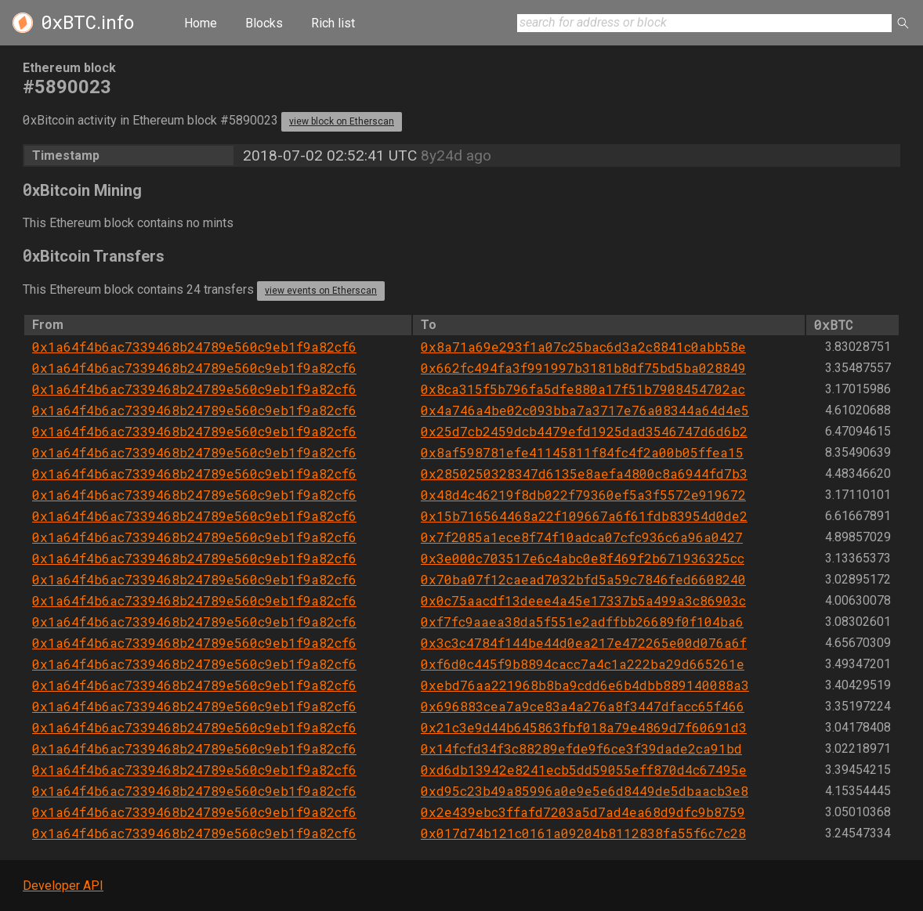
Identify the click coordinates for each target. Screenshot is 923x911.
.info (87, 23)
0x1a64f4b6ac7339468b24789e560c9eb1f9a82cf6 (194, 346)
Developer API (63, 885)
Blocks (264, 23)
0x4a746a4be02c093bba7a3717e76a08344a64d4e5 (585, 410)
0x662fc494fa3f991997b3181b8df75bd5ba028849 (583, 368)
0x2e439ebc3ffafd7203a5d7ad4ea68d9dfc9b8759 (583, 812)
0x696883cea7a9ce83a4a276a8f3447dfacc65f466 (582, 706)
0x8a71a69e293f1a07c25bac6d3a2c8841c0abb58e (583, 346)
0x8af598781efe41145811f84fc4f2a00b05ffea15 (582, 452)
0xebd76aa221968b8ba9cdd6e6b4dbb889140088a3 (585, 685)
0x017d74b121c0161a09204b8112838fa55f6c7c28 (583, 833)
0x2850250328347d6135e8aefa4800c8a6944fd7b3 (584, 473)
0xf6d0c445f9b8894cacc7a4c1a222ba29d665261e (582, 664)
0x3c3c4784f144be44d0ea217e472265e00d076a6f (584, 642)
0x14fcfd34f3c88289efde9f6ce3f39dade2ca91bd (581, 748)
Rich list (333, 23)
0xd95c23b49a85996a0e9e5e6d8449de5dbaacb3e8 (584, 791)
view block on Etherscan (341, 121)
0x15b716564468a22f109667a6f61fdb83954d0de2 (584, 516)
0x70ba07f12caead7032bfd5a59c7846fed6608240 (583, 579)
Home (200, 23)
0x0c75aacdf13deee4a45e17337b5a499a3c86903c (583, 600)
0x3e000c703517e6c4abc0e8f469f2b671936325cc (582, 558)
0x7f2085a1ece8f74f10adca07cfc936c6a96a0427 (582, 537)
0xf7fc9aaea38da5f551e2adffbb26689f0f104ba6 (582, 621)
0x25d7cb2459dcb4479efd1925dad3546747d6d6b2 (584, 431)
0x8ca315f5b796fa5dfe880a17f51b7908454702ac (583, 389)
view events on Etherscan (321, 290)
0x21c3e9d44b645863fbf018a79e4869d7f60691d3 (584, 727)
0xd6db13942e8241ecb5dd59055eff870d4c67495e (584, 769)
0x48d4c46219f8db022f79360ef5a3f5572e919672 (583, 494)
